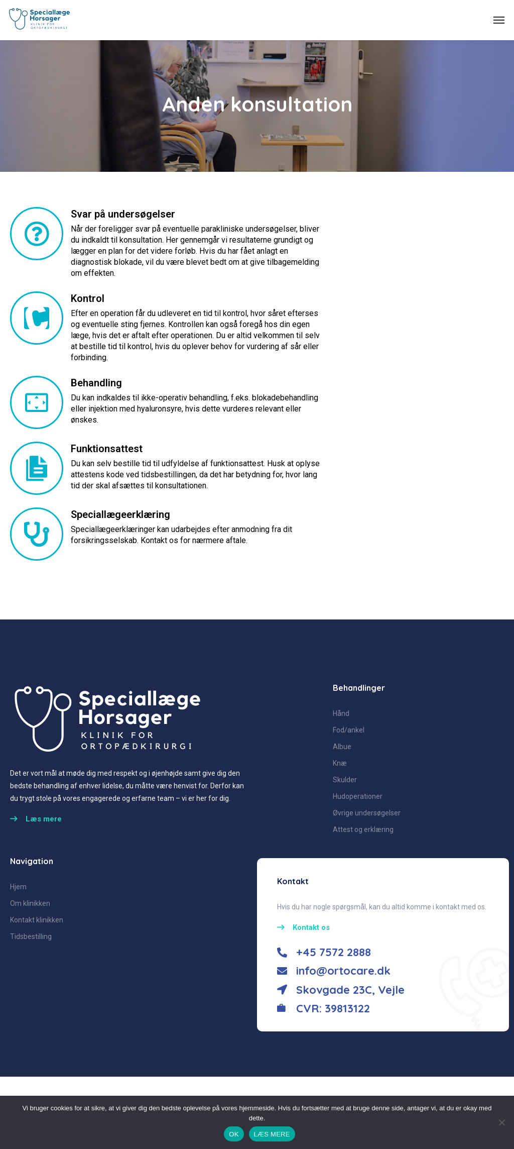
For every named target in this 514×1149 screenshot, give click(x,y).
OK (233, 1134)
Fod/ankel (348, 730)
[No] (501, 1122)
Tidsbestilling (31, 936)
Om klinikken (30, 903)
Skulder (345, 780)
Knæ (340, 763)
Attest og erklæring (363, 829)
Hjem (18, 887)
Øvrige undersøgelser (367, 813)
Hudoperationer (357, 796)
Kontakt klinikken (36, 920)
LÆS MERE (272, 1134)
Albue (342, 747)
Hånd (341, 713)
